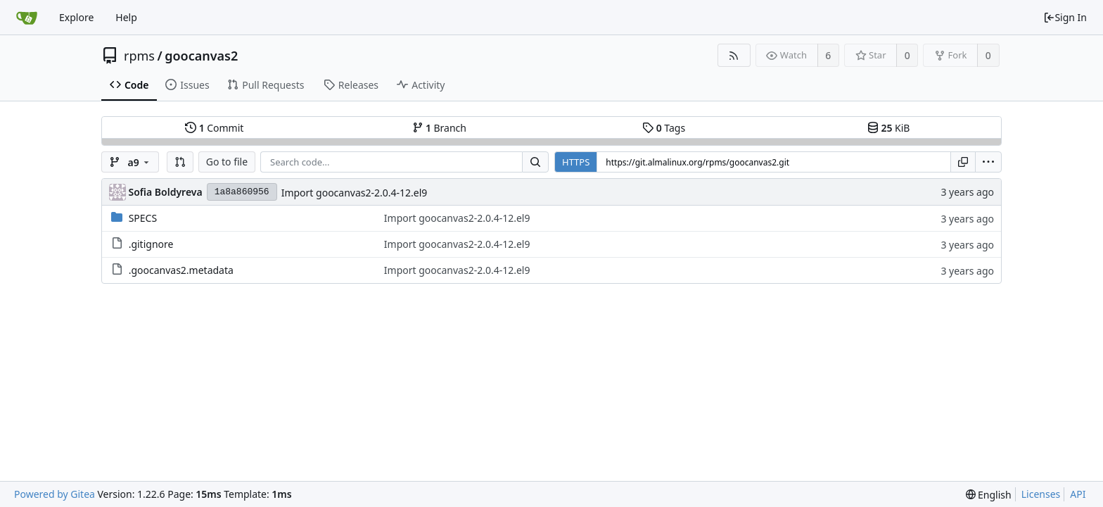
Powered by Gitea (54, 494)
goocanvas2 (201, 56)
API (1077, 494)
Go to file (227, 161)
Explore (76, 17)
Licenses (1041, 494)
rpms (139, 56)
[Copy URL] (963, 162)
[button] (180, 162)
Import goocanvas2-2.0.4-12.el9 (354, 192)
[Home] (26, 17)
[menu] (988, 162)
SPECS (143, 218)
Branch (439, 127)
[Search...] (535, 162)
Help (126, 17)
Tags (663, 127)
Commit (214, 127)
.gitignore (151, 244)
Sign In (1065, 17)
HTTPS (575, 162)
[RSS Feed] (734, 55)
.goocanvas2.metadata (181, 270)
